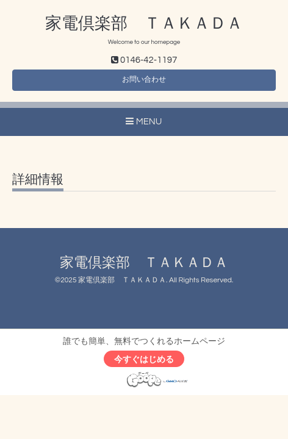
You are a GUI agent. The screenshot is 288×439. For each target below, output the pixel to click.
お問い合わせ (144, 80)
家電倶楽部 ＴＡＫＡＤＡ (144, 23)
